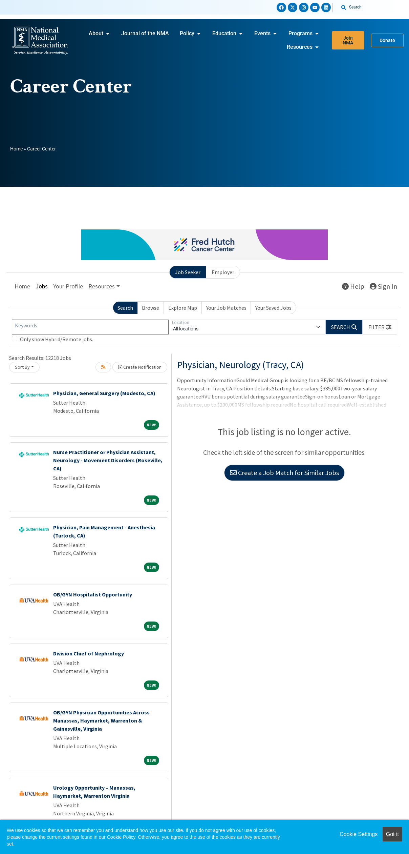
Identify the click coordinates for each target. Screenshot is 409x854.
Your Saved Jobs (273, 307)
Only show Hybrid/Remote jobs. (56, 339)
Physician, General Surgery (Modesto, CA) (104, 393)
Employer (223, 272)
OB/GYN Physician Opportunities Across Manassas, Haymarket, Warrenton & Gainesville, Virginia (101, 720)
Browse (150, 307)
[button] (380, 327)
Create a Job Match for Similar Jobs (284, 472)
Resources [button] (101, 286)
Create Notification (140, 367)
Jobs (42, 286)
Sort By (22, 367)
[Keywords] (90, 327)
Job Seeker (187, 272)
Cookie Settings (359, 834)
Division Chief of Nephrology (88, 653)
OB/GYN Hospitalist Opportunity (92, 594)
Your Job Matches (226, 307)
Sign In (383, 286)
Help (353, 286)
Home (16, 148)
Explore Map (182, 307)
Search (125, 307)
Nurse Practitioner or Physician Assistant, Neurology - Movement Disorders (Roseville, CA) (108, 460)
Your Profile (68, 286)
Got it (392, 834)
